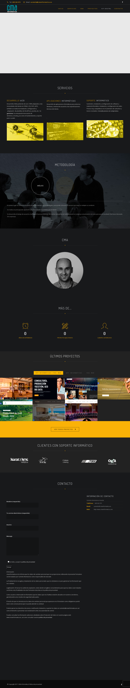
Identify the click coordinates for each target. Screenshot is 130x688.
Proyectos (93, 8)
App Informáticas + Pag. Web (48, 376)
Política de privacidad (35, 684)
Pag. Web (90, 376)
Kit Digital (106, 8)
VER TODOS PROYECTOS (63, 429)
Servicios (71, 8)
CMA (82, 8)
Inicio (60, 8)
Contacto (118, 8)
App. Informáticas (74, 376)
